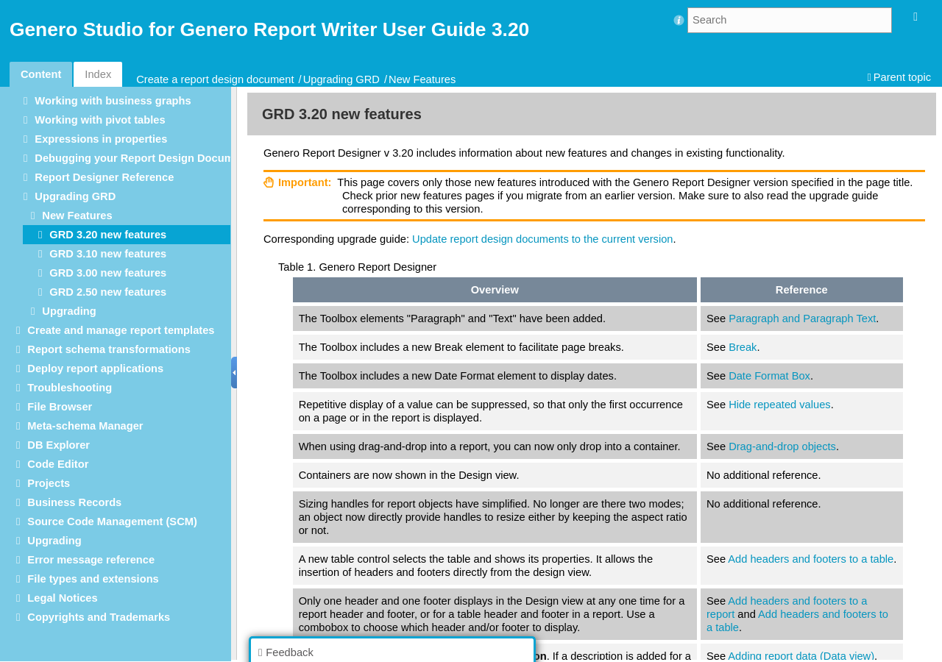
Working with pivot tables (100, 120)
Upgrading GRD (341, 79)
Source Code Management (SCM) (111, 521)
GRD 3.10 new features (107, 254)
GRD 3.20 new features (107, 235)
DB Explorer (58, 445)
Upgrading (69, 311)
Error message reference (91, 560)
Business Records (74, 502)
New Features (422, 79)
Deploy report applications (95, 368)
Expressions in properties (101, 139)
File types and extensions (92, 579)
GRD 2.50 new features (107, 292)
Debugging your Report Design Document (142, 158)
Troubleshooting (69, 388)
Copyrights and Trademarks (98, 617)
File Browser (59, 407)
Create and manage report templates (120, 330)
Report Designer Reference (104, 177)
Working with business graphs (113, 101)
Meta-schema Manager (85, 426)
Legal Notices (62, 598)
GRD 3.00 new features (107, 273)
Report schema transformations (109, 349)
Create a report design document (215, 79)
